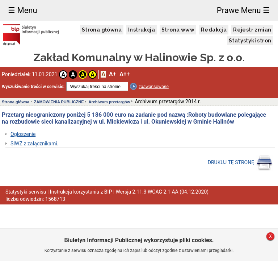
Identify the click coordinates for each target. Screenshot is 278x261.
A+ (112, 74)
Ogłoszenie (22, 134)
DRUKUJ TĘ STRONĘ (240, 163)
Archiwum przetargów (109, 102)
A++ (124, 74)
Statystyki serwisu (25, 192)
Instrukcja (141, 30)
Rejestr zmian (252, 30)
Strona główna (102, 30)
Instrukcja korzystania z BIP (80, 192)
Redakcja (214, 30)
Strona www (177, 30)
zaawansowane (154, 86)
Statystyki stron (250, 41)
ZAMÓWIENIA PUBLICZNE (59, 102)
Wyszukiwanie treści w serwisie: (33, 86)
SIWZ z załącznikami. (34, 143)
